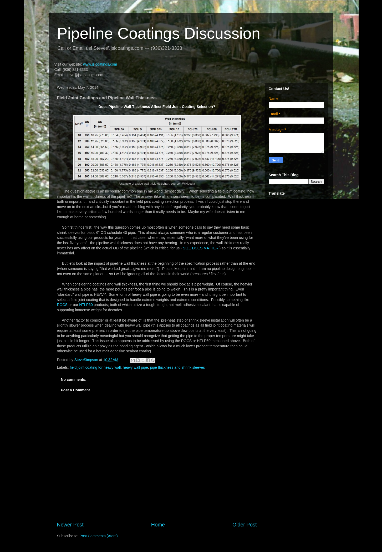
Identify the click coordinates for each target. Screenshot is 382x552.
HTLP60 (86, 305)
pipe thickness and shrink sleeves (177, 367)
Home (158, 525)
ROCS (62, 305)
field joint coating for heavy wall (95, 367)
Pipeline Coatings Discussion (159, 33)
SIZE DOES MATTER (200, 248)
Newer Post (70, 525)
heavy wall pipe (135, 367)
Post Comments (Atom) (98, 536)
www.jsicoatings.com (100, 64)
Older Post (244, 525)
